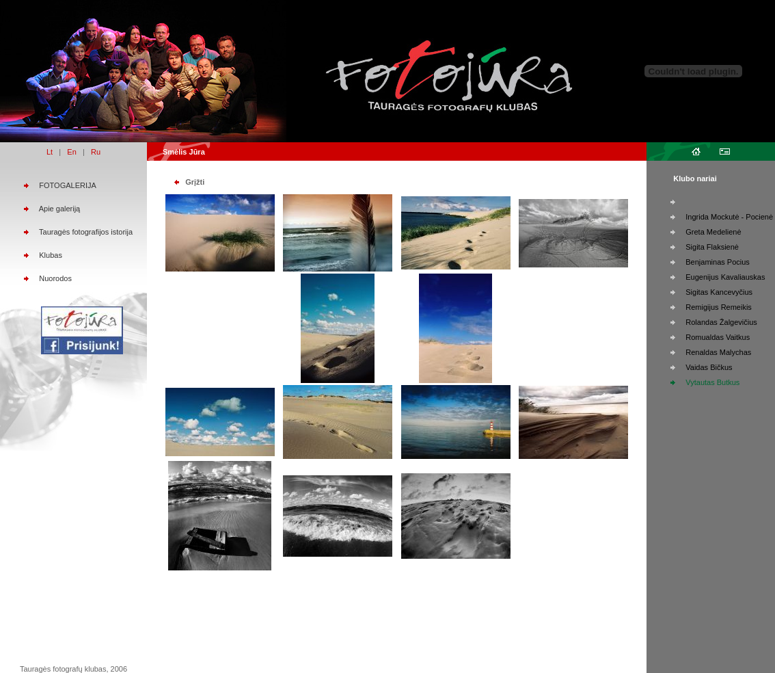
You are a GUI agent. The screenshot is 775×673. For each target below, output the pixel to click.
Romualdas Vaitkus (717, 337)
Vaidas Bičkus (708, 367)
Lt (49, 152)
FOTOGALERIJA (67, 185)
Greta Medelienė (713, 232)
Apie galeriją (60, 208)
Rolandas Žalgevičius (721, 322)
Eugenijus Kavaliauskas (725, 277)
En (71, 152)
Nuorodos (55, 278)
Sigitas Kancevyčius (718, 292)
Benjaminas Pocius (717, 262)
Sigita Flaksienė (712, 247)
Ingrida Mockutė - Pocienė (729, 217)
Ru (95, 152)
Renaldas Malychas (718, 352)
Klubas (50, 255)
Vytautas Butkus (712, 382)
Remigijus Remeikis (718, 307)
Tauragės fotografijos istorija (86, 232)
